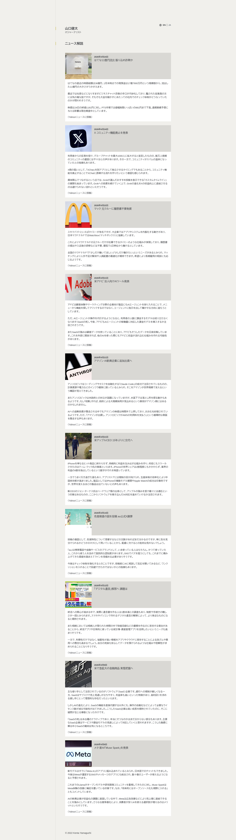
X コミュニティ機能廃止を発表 (111, 132)
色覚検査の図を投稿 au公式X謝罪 (113, 516)
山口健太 (71, 28)
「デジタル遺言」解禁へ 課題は (111, 589)
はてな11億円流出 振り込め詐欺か (113, 60)
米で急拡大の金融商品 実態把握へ (113, 668)
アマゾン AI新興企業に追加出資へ (113, 360)
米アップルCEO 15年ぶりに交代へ (113, 440)
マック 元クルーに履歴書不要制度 (113, 208)
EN (164, 25)
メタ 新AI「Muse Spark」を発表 (111, 747)
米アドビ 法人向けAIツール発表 (111, 281)
